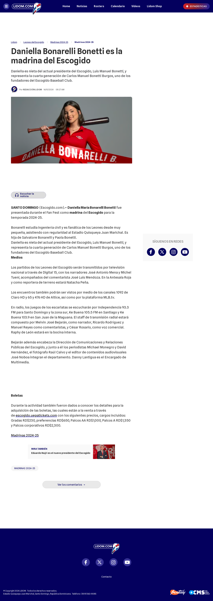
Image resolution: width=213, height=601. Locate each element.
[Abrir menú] (6, 6)
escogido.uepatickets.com (36, 415)
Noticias (82, 6)
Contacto (106, 577)
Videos (135, 6)
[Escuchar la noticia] (28, 195)
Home (66, 6)
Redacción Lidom (32, 89)
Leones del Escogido (33, 42)
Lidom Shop (154, 6)
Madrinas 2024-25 (59, 42)
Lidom (14, 42)
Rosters (99, 6)
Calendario (118, 6)
